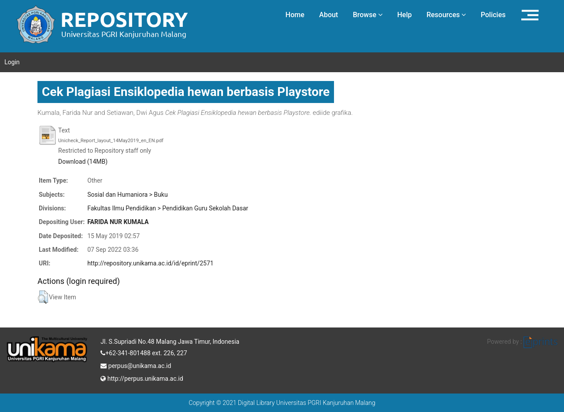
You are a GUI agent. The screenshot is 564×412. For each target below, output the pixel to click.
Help (404, 15)
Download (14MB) (83, 161)
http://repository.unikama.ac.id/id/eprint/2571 (150, 263)
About (328, 15)
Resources (446, 15)
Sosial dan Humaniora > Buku (127, 194)
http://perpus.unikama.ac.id (141, 377)
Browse (367, 15)
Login (12, 62)
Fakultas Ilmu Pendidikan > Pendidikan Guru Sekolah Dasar (167, 208)
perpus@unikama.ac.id (135, 364)
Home (295, 15)
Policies (493, 15)
